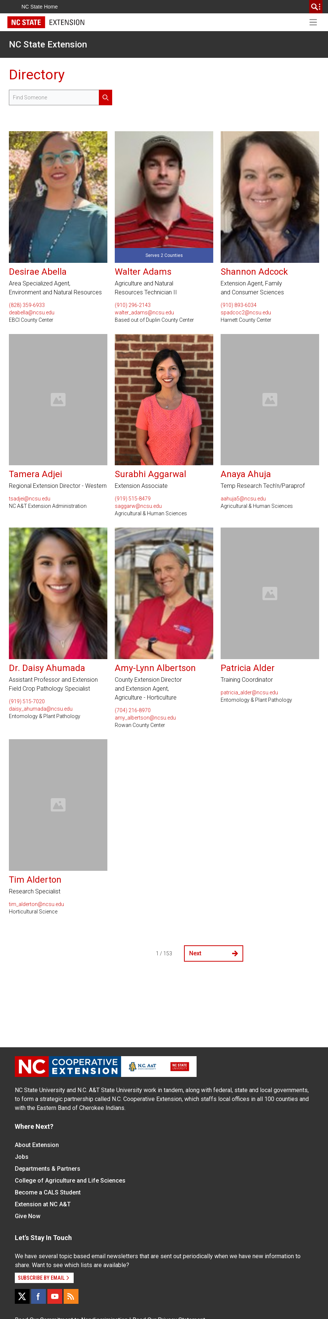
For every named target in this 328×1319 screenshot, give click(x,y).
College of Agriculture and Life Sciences (70, 1180)
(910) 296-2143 (133, 305)
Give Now (27, 1216)
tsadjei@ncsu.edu (29, 499)
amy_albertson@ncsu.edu (145, 718)
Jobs (22, 1156)
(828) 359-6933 (27, 305)
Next (213, 953)
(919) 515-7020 (27, 701)
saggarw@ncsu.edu (138, 506)
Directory (37, 74)
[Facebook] (38, 1296)
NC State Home (39, 7)
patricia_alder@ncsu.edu (249, 692)
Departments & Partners (47, 1168)
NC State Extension (48, 44)
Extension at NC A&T (43, 1204)
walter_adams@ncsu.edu (144, 312)
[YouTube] (54, 1296)
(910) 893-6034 (239, 305)
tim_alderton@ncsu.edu (36, 904)
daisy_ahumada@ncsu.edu (41, 709)
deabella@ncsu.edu (31, 312)
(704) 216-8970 (133, 710)
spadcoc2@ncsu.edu (246, 312)
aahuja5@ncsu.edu (243, 499)
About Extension (37, 1144)
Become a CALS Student (48, 1192)
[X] (22, 1296)
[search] (315, 6)
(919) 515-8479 (133, 499)
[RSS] (71, 1296)
